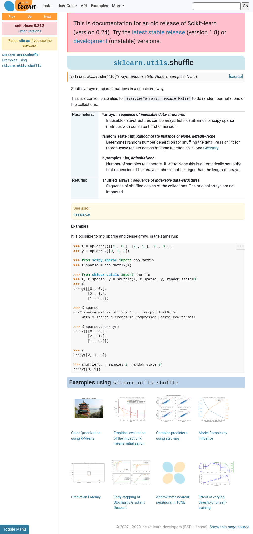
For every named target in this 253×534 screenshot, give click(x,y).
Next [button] (47, 16)
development (90, 41)
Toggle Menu (14, 529)
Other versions (29, 31)
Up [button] (30, 16)
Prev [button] (11, 16)
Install (47, 5)
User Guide (67, 5)
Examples (99, 5)
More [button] (116, 5)
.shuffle (20, 55)
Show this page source (229, 527)
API (84, 5)
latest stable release (158, 32)
